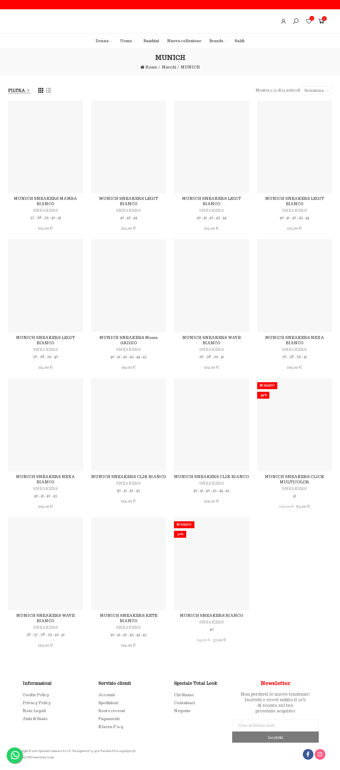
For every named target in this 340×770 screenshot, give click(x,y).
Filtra (16, 90)
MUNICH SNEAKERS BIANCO (211, 615)
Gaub (50, 757)
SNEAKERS (45, 210)
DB (28, 757)
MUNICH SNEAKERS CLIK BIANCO (128, 476)
